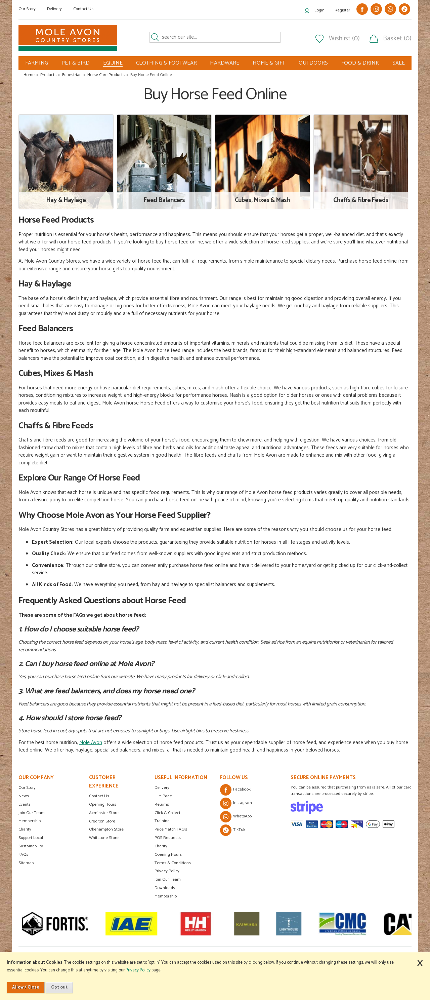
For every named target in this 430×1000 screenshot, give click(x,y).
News (23, 796)
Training (162, 820)
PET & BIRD (75, 63)
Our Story (27, 8)
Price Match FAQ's (171, 829)
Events (24, 804)
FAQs (23, 854)
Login (319, 10)
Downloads (165, 887)
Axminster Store (104, 812)
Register (342, 10)
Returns (162, 804)
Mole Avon (90, 742)
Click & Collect (167, 812)
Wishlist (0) (344, 38)
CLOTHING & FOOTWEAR (166, 63)
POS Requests (168, 837)
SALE (398, 63)
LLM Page (163, 796)
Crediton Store (102, 821)
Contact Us (83, 8)
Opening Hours (102, 804)
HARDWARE (224, 63)
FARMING (36, 63)
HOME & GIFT (269, 63)
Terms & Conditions (173, 863)
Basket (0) (397, 38)
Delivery (54, 8)
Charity (24, 829)
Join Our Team (31, 812)
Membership (29, 820)
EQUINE (113, 63)
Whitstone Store (104, 837)
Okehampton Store (106, 829)
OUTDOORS (313, 63)
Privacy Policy (167, 871)
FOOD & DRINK (360, 63)
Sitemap (26, 863)
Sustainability (30, 846)
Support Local (30, 837)
